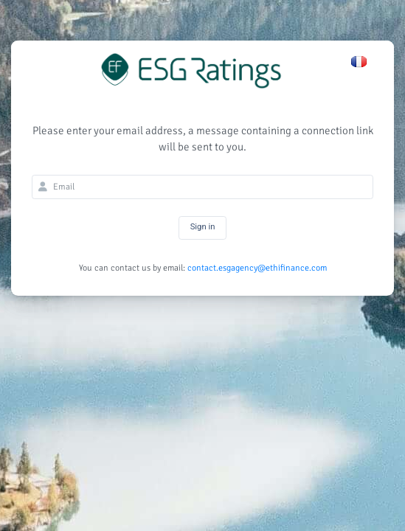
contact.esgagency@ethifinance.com (257, 268)
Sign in (202, 227)
